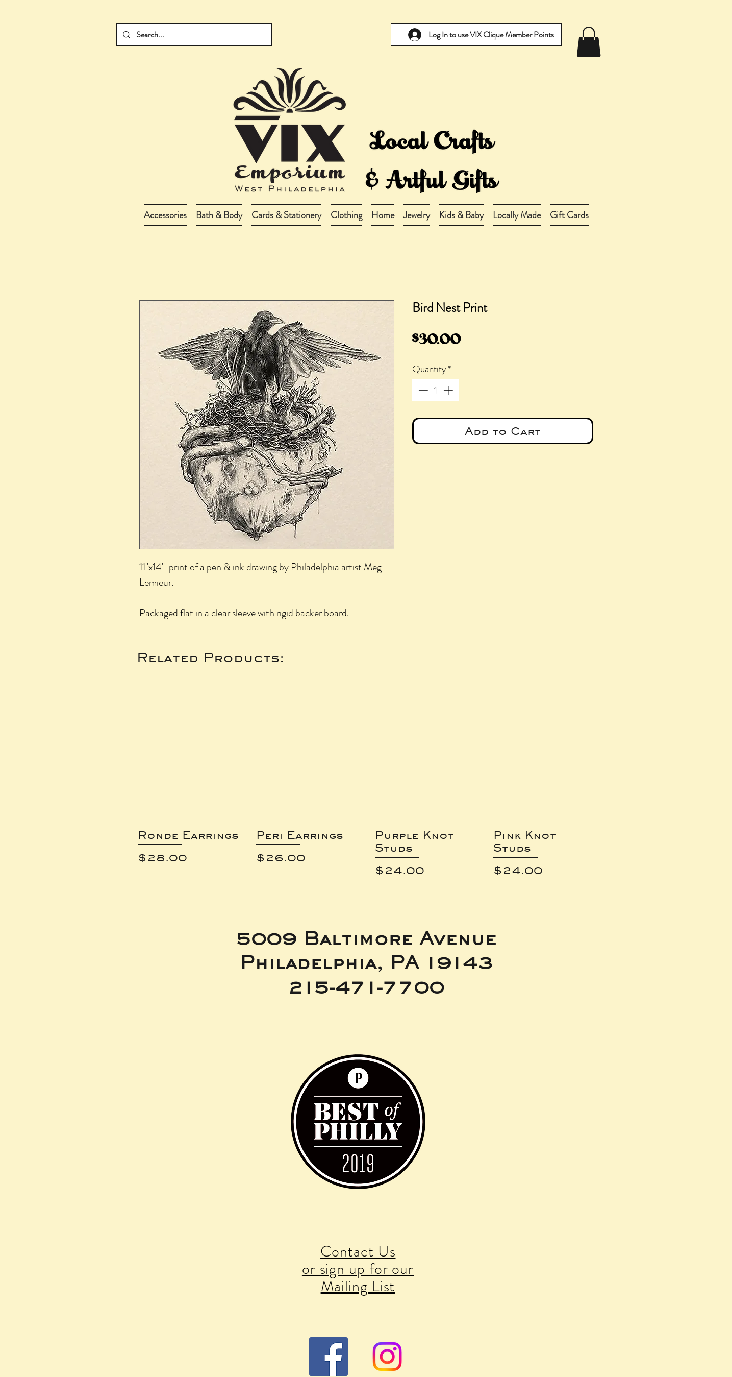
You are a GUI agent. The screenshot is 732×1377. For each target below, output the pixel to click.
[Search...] (193, 34)
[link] (588, 42)
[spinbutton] (435, 390)
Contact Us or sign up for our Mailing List (358, 1269)
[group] (366, 781)
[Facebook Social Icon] (328, 1356)
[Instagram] (387, 1356)
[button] (219, 215)
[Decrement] (422, 390)
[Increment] (449, 390)
